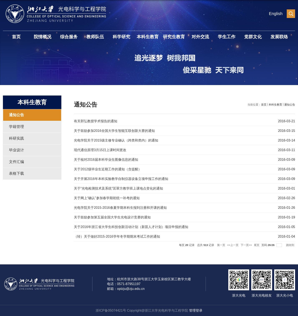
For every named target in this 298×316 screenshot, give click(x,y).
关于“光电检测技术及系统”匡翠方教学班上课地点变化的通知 (118, 188)
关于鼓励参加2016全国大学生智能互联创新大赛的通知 (114, 131)
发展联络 (279, 36)
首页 (16, 36)
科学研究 (121, 36)
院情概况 (42, 36)
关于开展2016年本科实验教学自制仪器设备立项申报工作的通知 (121, 179)
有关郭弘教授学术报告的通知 (95, 121)
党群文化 (253, 36)
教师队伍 (95, 36)
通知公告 (289, 104)
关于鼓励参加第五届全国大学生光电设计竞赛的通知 (112, 217)
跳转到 (290, 245)
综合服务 (69, 36)
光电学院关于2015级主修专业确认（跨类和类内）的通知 (116, 140)
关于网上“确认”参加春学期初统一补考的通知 (107, 198)
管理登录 (195, 310)
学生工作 (226, 36)
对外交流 (200, 36)
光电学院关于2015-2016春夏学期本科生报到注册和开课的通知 (120, 207)
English (276, 13)
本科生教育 (148, 36)
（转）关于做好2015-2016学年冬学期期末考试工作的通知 (117, 236)
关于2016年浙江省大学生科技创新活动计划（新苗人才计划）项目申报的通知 (131, 227)
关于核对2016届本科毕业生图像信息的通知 (106, 159)
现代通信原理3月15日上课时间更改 (100, 150)
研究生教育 (174, 36)
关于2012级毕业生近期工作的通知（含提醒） (107, 169)
